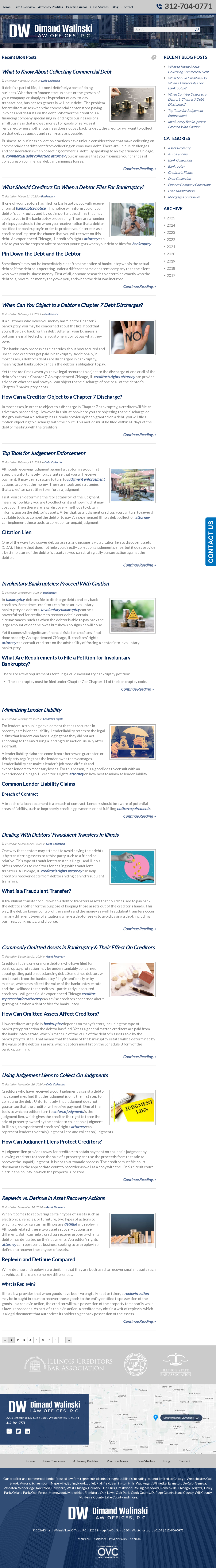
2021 (169, 246)
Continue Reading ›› (139, 168)
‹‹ (5, 1340)
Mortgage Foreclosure (184, 197)
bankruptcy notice (30, 208)
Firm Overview (24, 7)
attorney (57, 156)
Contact (127, 7)
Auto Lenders (178, 154)
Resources (83, 1539)
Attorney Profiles (50, 7)
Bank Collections (180, 160)
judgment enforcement (86, 479)
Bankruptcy (48, 196)
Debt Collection (50, 80)
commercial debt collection (27, 156)
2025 (169, 217)
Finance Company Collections (189, 185)
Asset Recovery (55, 956)
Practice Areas (76, 7)
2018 (169, 268)
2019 (169, 261)
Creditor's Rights (53, 719)
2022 (169, 239)
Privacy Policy (118, 1539)
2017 (169, 275)
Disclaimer (99, 1539)
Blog (115, 7)
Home (6, 7)
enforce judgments (68, 1111)
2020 (169, 253)
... (62, 1340)
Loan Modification (181, 191)
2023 (169, 232)
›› (69, 1340)
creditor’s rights (106, 376)
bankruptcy (141, 243)
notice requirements (133, 808)
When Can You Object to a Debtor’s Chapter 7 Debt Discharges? (187, 99)
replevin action (136, 1293)
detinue (70, 1224)
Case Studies (99, 7)
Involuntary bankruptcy (60, 609)
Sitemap (135, 1539)
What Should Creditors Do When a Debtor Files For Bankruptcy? (187, 83)
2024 (169, 225)
